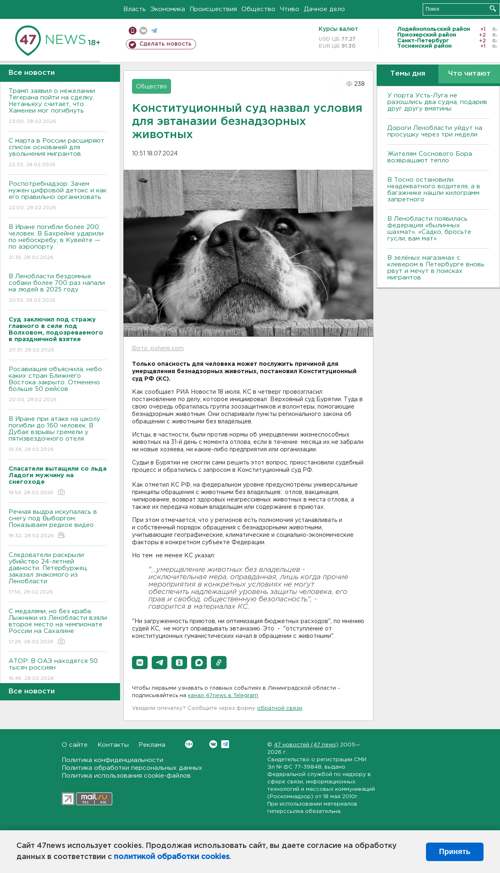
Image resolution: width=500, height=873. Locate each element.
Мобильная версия (133, 31)
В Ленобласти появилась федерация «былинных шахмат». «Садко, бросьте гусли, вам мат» (429, 228)
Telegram (225, 744)
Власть (134, 9)
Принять (454, 852)
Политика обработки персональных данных (132, 768)
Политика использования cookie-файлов (126, 775)
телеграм (154, 31)
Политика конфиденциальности (112, 760)
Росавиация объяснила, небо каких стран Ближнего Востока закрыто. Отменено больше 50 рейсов (58, 385)
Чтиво (289, 9)
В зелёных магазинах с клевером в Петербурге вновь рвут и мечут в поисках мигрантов (435, 267)
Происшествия (213, 9)
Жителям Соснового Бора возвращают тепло (429, 157)
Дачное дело (324, 9)
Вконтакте (189, 744)
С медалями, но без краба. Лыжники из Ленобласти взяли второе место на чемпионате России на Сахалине (58, 627)
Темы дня (407, 74)
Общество (258, 9)
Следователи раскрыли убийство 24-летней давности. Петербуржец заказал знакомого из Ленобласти (58, 574)
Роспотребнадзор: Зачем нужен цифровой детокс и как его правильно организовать (58, 196)
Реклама (152, 745)
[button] (140, 662)
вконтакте (143, 31)
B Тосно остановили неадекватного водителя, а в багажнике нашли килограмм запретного (433, 189)
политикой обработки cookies (171, 857)
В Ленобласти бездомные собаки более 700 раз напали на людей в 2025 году (58, 289)
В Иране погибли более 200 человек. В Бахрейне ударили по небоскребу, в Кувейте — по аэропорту (58, 242)
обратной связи (279, 708)
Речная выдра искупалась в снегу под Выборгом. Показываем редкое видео (58, 524)
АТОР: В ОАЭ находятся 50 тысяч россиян (58, 670)
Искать (493, 8)
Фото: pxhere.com (158, 348)
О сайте (75, 745)
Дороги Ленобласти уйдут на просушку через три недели (434, 131)
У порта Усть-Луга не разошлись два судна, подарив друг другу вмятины (437, 102)
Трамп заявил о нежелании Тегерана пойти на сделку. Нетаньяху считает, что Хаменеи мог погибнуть (58, 106)
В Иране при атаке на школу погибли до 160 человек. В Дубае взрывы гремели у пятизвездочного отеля (58, 434)
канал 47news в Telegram (223, 695)
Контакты (113, 745)
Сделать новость (165, 44)
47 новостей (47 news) (306, 745)
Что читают (469, 74)
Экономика (167, 9)
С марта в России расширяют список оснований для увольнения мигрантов (58, 153)
